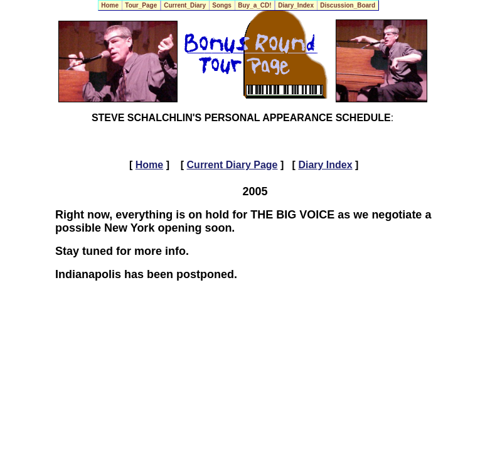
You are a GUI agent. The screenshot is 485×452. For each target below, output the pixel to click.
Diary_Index (296, 5)
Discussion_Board (348, 5)
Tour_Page (141, 5)
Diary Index (325, 164)
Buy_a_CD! (255, 5)
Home (110, 5)
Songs (222, 5)
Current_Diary (185, 5)
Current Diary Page (232, 164)
